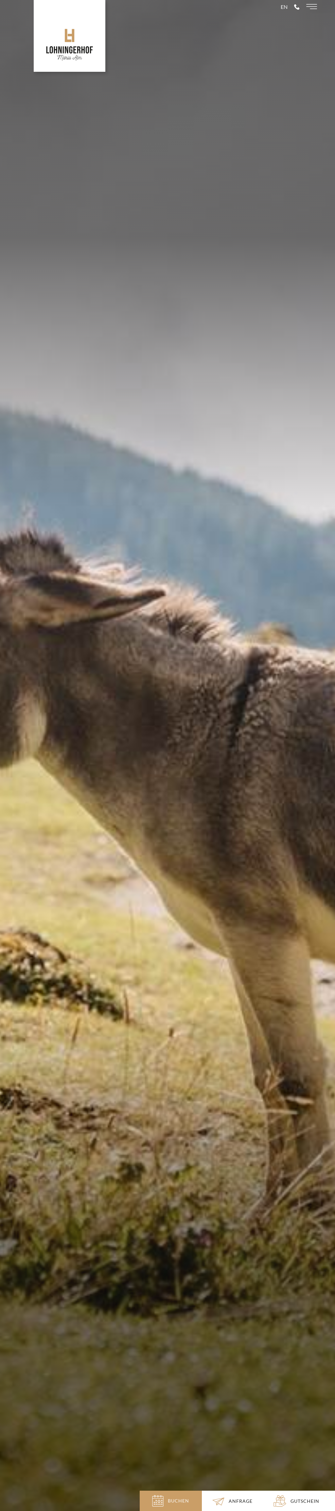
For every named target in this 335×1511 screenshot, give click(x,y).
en (284, 20)
